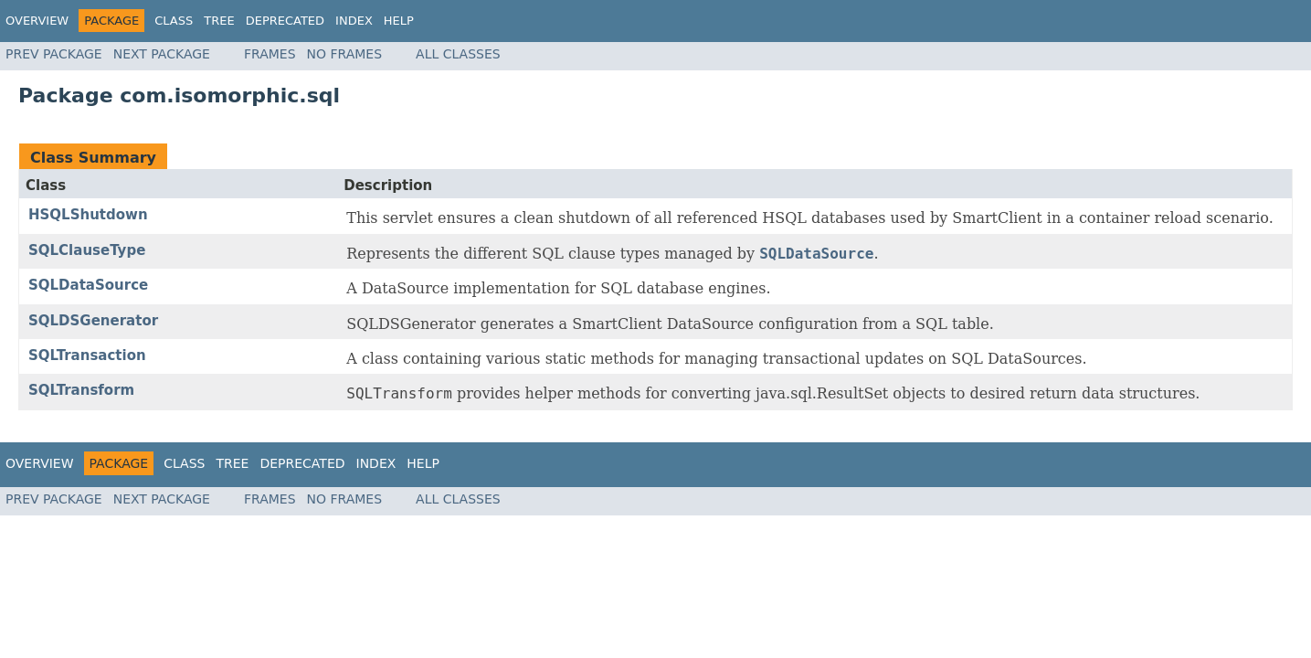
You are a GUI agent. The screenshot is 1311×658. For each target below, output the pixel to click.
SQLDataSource (88, 285)
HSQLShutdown (88, 215)
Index (354, 20)
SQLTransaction (87, 355)
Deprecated (285, 20)
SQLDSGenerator (93, 321)
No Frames (345, 54)
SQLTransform (81, 390)
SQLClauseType (86, 250)
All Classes (458, 54)
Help (399, 20)
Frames (270, 54)
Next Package (161, 54)
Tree (219, 20)
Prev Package (53, 54)
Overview (37, 20)
